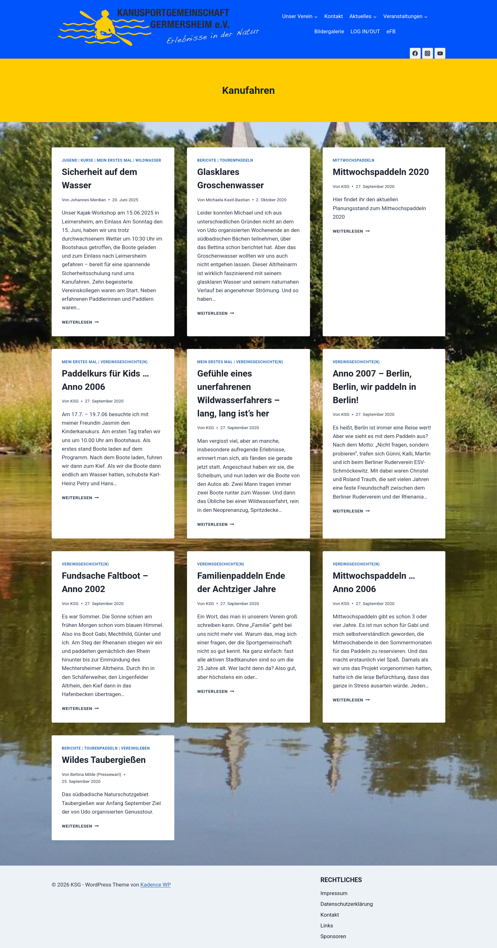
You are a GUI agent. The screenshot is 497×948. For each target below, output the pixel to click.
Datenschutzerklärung (346, 904)
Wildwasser (148, 160)
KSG (345, 186)
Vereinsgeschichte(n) (123, 362)
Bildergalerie (329, 31)
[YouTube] (440, 53)
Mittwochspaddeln (354, 160)
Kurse (87, 160)
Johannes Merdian (88, 199)
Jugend (69, 160)
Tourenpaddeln (236, 160)
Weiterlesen (80, 322)
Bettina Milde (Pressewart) (95, 774)
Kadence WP (155, 884)
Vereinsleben (135, 748)
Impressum (334, 893)
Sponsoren (333, 936)
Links (326, 925)
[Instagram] (427, 53)
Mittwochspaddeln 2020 (381, 172)
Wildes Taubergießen (104, 760)
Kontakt (333, 16)
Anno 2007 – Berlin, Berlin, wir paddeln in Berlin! (374, 386)
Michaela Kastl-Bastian (227, 199)
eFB (391, 31)
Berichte (206, 160)
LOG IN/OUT (365, 31)
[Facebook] (415, 53)
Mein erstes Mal (114, 160)
